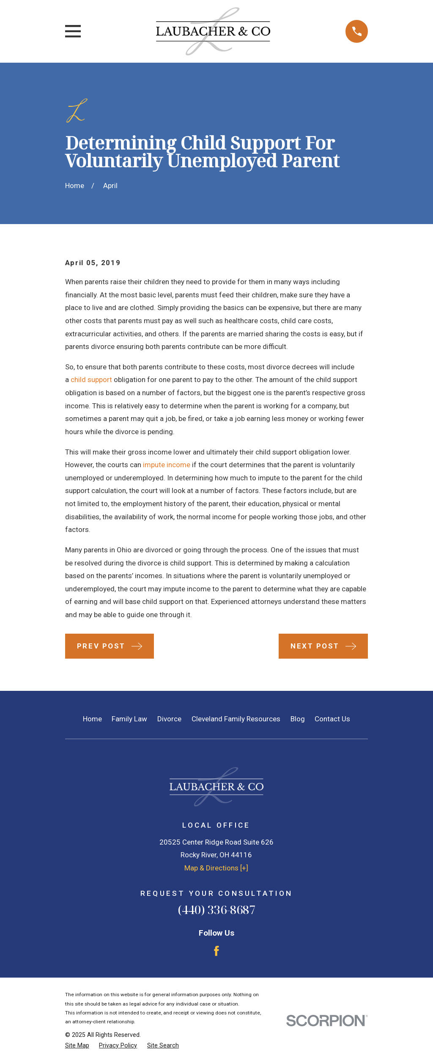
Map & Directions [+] (216, 868)
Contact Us (332, 719)
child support (91, 379)
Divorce (169, 719)
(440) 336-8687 (216, 909)
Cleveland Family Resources (236, 719)
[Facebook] (216, 951)
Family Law (129, 719)
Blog (297, 719)
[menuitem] (77, 1045)
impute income (166, 464)
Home (92, 719)
